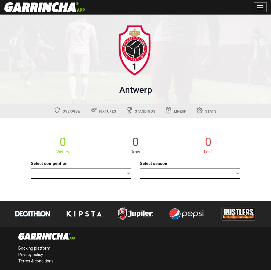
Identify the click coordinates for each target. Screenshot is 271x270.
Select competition (49, 163)
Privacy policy (30, 254)
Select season (153, 163)
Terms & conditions (36, 261)
